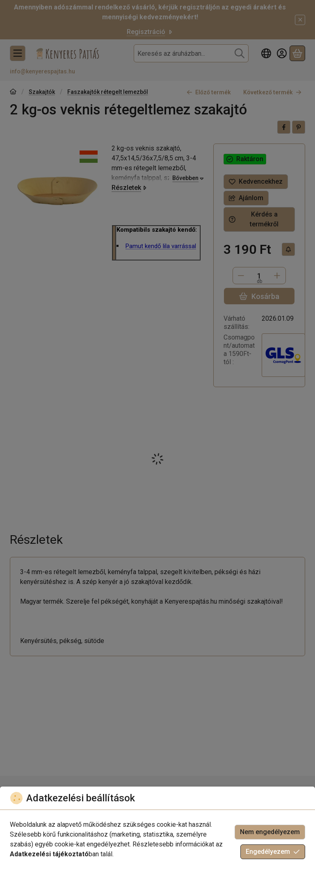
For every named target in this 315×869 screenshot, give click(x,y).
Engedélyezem (273, 851)
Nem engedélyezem (270, 832)
